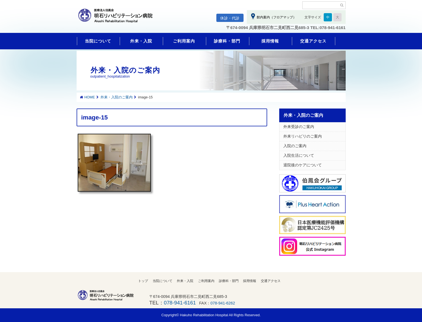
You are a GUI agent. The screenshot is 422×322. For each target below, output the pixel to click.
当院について (98, 41)
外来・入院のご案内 (116, 97)
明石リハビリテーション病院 (118, 18)
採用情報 (270, 41)
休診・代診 (229, 18)
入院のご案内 (294, 146)
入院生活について (298, 155)
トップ (143, 281)
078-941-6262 (223, 303)
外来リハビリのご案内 (302, 136)
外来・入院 (141, 41)
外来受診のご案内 (298, 126)
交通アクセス (313, 41)
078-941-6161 (180, 303)
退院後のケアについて (302, 165)
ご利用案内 (184, 41)
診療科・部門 (227, 41)
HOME (89, 97)
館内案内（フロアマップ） (276, 17)
